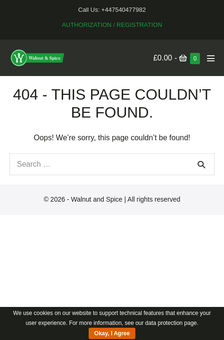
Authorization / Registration (112, 24)
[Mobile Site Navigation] (211, 58)
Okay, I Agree (112, 333)
